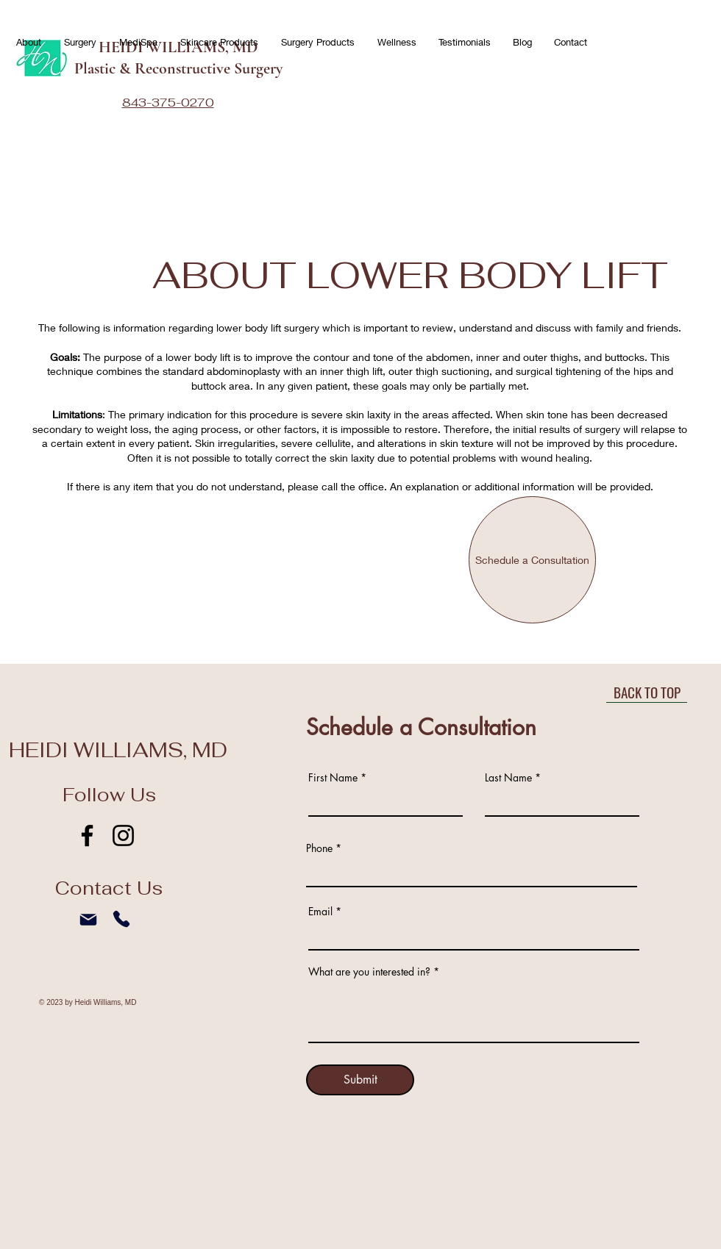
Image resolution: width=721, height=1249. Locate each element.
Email (320, 911)
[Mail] (88, 919)
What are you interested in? (369, 972)
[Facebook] (87, 835)
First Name (333, 778)
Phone (319, 848)
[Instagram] (123, 835)
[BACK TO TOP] (646, 692)
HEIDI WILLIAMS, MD (118, 750)
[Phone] (121, 919)
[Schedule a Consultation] (532, 559)
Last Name (508, 778)
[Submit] (360, 1079)
